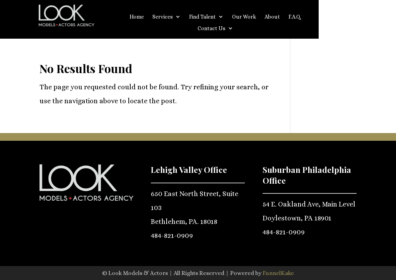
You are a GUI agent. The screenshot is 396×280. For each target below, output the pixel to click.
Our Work (244, 17)
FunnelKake (278, 273)
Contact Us (211, 28)
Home (137, 17)
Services (162, 17)
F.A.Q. (294, 17)
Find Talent (202, 17)
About (272, 17)
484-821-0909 (172, 235)
